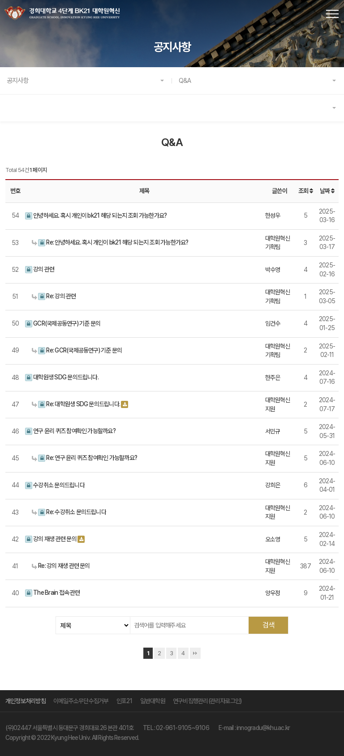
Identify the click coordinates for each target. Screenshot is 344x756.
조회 (305, 190)
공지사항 (18, 81)
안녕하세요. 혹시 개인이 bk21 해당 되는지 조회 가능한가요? (96, 215)
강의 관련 (39, 269)
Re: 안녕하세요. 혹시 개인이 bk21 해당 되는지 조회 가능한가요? (110, 242)
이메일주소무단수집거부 (81, 700)
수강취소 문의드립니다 (55, 485)
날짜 (327, 190)
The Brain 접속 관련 (52, 593)
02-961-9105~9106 (182, 727)
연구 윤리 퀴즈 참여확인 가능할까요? (70, 431)
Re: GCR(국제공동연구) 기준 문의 (77, 350)
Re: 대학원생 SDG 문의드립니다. (76, 404)
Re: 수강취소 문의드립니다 (69, 512)
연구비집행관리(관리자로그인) (207, 700)
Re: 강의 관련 (54, 296)
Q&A (185, 81)
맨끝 (195, 653)
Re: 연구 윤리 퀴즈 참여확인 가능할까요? (84, 458)
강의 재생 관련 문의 (51, 539)
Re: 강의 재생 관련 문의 (61, 565)
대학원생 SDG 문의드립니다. (62, 377)
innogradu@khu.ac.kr (263, 727)
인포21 (124, 700)
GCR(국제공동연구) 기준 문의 (62, 323)
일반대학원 (152, 700)
